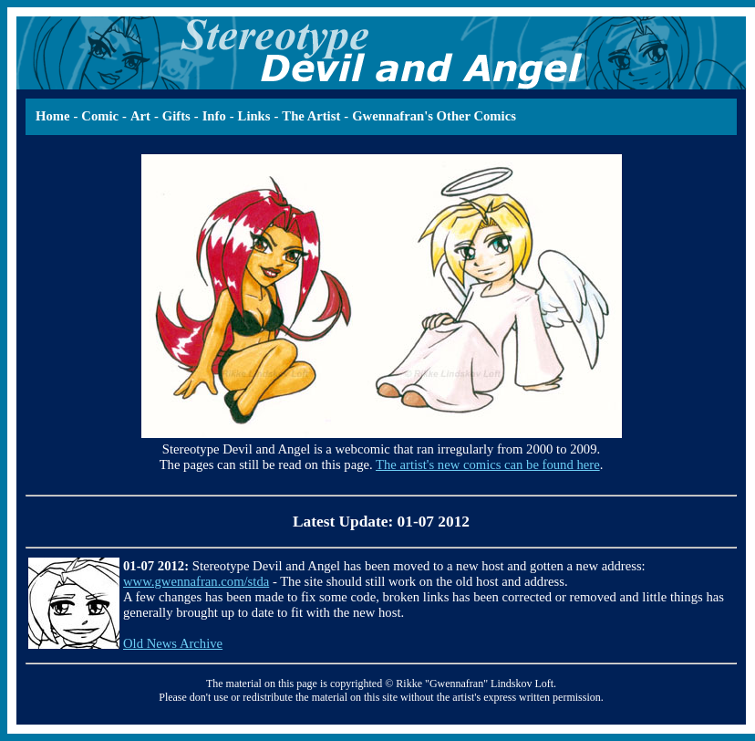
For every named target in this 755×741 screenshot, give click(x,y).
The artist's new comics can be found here (488, 464)
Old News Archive (172, 643)
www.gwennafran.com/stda (196, 581)
